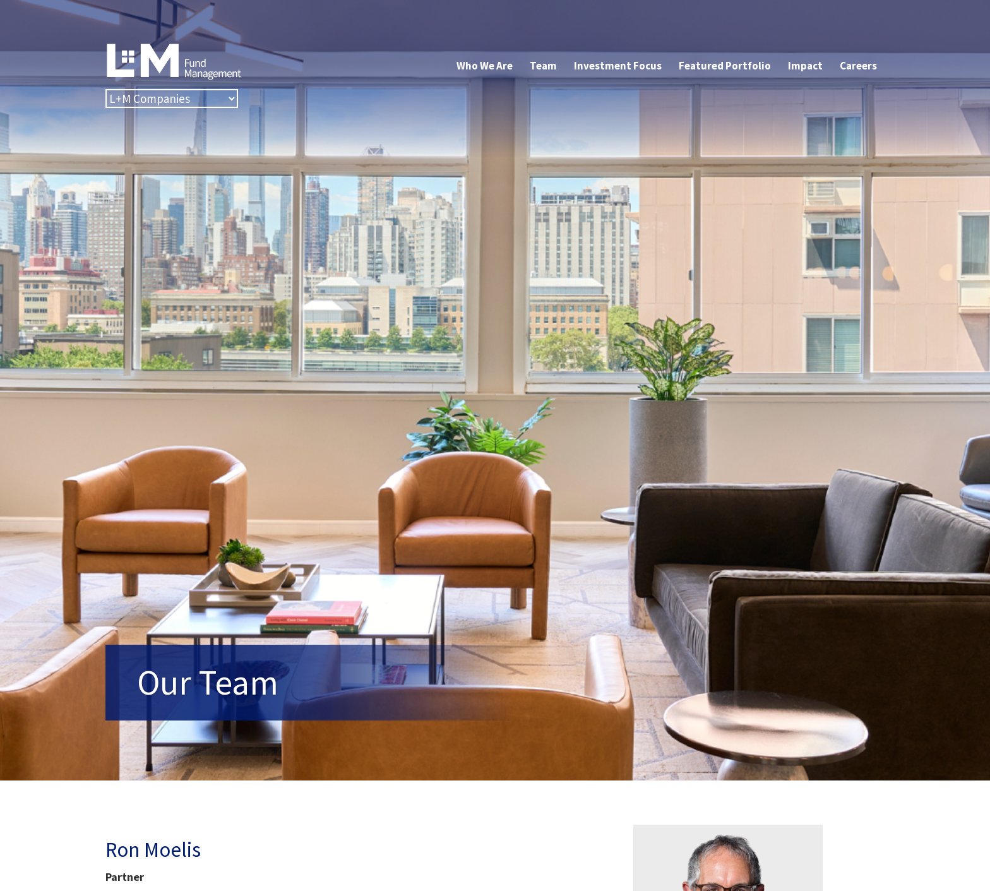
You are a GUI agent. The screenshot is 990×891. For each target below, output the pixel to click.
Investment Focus (618, 66)
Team (543, 66)
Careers (858, 66)
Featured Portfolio (725, 66)
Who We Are (484, 66)
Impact (805, 66)
